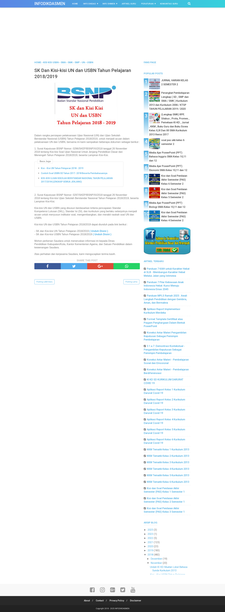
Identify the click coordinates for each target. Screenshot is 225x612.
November (157, 562)
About (87, 600)
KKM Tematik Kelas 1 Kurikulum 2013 (168, 449)
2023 (151, 534)
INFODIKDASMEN (49, 3)
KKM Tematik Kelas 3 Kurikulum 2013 (168, 462)
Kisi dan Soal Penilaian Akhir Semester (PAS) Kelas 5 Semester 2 (174, 193)
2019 (151, 550)
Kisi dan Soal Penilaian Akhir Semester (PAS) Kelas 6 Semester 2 (174, 179)
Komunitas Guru (169, 4)
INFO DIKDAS (89, 4)
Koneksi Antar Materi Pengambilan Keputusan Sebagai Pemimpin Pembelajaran (165, 336)
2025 (151, 529)
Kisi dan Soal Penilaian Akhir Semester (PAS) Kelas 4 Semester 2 (174, 216)
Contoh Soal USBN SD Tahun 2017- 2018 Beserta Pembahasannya (74, 173)
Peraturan (147, 4)
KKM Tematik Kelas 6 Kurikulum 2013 (168, 481)
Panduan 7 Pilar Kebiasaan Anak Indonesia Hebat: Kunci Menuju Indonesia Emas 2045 (164, 286)
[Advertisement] (112, 37)
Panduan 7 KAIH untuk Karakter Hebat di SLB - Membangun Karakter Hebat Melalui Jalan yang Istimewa (167, 272)
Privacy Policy (117, 600)
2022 (151, 538)
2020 (151, 546)
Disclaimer (135, 600)
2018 (151, 554)
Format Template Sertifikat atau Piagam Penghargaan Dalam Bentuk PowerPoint (164, 323)
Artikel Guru (129, 4)
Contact (100, 600)
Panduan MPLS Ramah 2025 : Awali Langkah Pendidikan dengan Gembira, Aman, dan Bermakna (165, 299)
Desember (157, 558)
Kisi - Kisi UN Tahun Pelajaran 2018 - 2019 (62, 168)
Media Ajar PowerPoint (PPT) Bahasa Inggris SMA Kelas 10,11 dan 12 (167, 156)
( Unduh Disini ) (99, 231)
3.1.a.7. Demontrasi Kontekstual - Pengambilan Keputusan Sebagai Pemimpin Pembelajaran (164, 350)
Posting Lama (131, 282)
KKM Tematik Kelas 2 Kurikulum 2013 (168, 455)
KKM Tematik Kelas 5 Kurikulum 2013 (168, 475)
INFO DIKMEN (108, 4)
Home (75, 4)
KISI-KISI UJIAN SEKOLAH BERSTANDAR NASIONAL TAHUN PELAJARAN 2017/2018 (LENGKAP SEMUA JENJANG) (77, 180)
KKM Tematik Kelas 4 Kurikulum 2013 (168, 468)
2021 (151, 542)
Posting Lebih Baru (44, 282)
